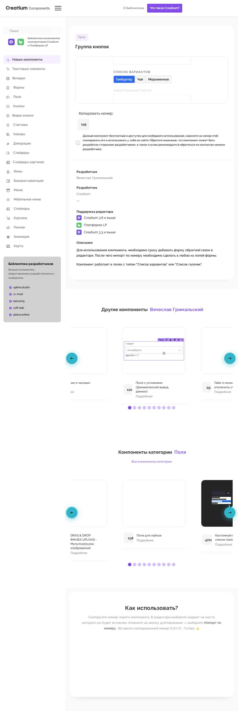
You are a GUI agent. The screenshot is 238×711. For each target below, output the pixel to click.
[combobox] (28, 31)
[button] (129, 407)
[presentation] (72, 359)
